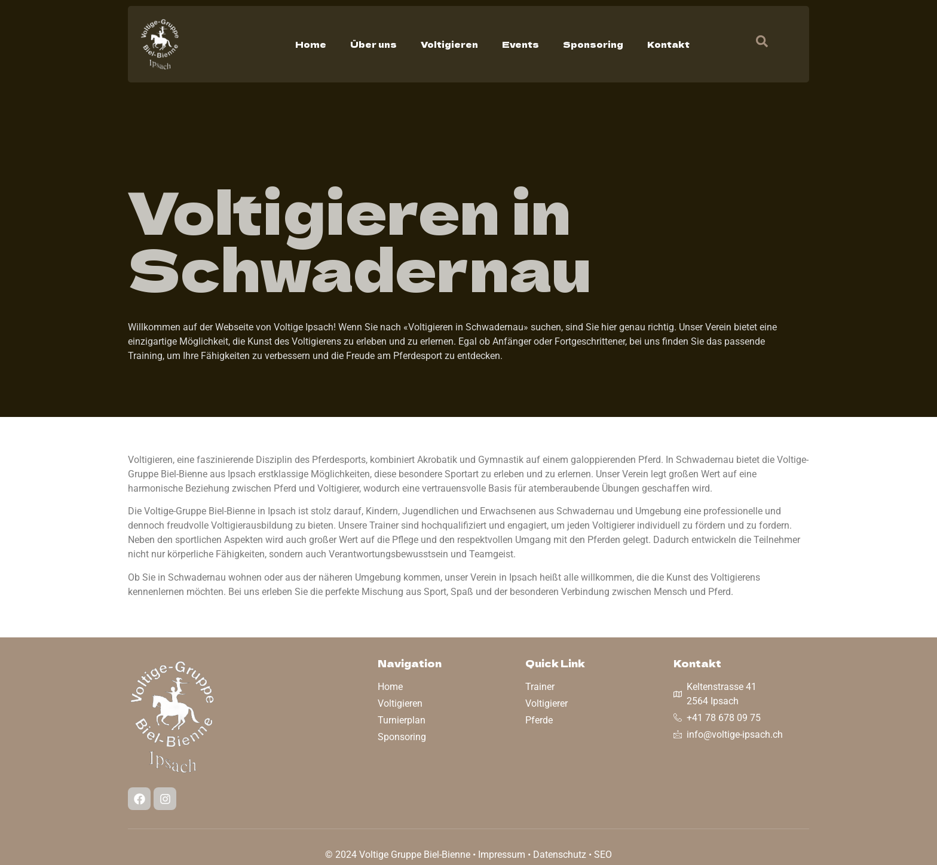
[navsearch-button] (756, 44)
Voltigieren (449, 44)
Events (520, 44)
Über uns (373, 44)
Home (310, 44)
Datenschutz (559, 854)
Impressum (501, 854)
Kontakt (668, 44)
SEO (603, 854)
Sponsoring (593, 44)
